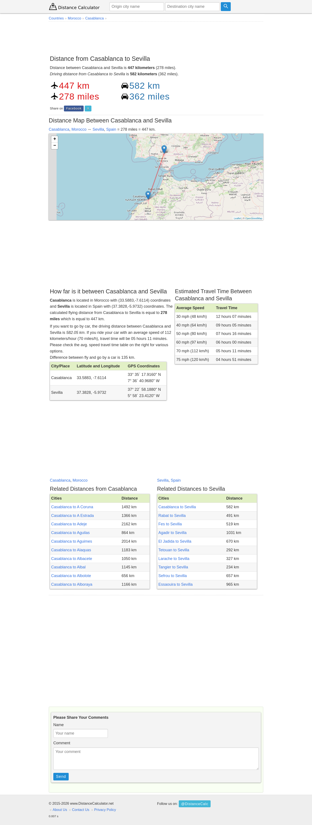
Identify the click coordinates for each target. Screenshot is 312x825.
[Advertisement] (156, 37)
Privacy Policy (105, 810)
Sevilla (98, 129)
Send (61, 776)
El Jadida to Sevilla (174, 541)
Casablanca (59, 129)
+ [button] (54, 139)
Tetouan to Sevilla (173, 550)
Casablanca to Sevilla (177, 507)
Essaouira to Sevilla (175, 584)
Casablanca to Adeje (69, 524)
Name (58, 725)
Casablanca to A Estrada (72, 515)
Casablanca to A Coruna (72, 507)
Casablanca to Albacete (71, 558)
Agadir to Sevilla (172, 533)
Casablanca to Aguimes (71, 541)
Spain (111, 129)
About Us (60, 810)
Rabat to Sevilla (172, 515)
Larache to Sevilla (173, 558)
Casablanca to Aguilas (70, 533)
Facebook (73, 108)
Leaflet (237, 218)
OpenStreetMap (253, 218)
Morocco (79, 129)
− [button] (54, 146)
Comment (61, 743)
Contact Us (80, 810)
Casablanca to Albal (68, 567)
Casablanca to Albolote (71, 576)
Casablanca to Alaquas (71, 550)
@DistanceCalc (194, 804)
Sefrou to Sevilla (172, 576)
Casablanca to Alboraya (71, 584)
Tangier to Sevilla (173, 567)
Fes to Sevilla (170, 524)
